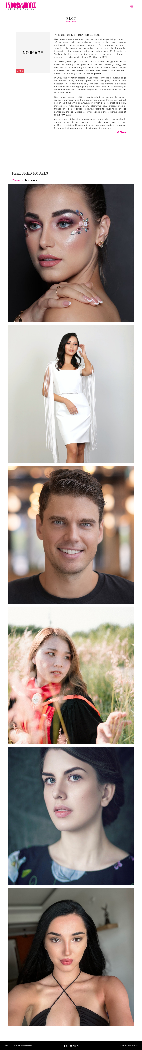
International (31, 180)
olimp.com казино (63, 114)
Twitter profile (93, 73)
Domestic (17, 180)
